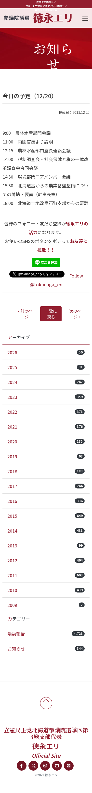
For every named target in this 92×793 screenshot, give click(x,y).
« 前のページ (24, 314)
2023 (46, 397)
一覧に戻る (51, 314)
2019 (46, 456)
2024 (46, 382)
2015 (46, 516)
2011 (46, 575)
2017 (46, 486)
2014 (46, 530)
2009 (46, 605)
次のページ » (77, 314)
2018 (46, 471)
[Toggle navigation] (83, 17)
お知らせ (46, 648)
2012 (46, 560)
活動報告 (46, 634)
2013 (46, 545)
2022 (46, 412)
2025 (46, 367)
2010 (46, 590)
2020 (46, 441)
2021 (46, 426)
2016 (46, 501)
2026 (46, 352)
